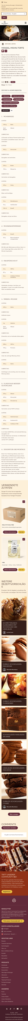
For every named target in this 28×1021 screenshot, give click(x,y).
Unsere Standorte (6, 999)
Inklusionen (4, 975)
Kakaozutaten (5, 967)
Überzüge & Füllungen (7, 972)
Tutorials (3, 994)
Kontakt (3, 953)
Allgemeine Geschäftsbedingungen (14, 1017)
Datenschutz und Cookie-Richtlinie (14, 1019)
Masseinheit (6, 110)
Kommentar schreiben (9, 828)
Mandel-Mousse (19, 99)
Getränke (3, 984)
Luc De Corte (10, 632)
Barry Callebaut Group (7, 951)
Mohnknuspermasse (18, 96)
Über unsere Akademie (7, 1001)
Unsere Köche (4, 996)
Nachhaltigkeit (5, 946)
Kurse (2, 991)
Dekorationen (4, 977)
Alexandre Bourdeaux (12, 669)
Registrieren (6, 891)
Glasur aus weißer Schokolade (11, 102)
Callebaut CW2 (14, 423)
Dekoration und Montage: (10, 106)
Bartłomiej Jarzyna (10, 43)
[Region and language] (14, 13)
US (11, 110)
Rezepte (3, 941)
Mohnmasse (6, 96)
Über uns (3, 948)
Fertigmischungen (6, 982)
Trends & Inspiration (6, 943)
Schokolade (4, 965)
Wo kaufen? (4, 958)
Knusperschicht (7, 99)
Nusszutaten (4, 970)
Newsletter (4, 955)
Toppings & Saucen (6, 980)
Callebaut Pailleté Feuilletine (15, 276)
